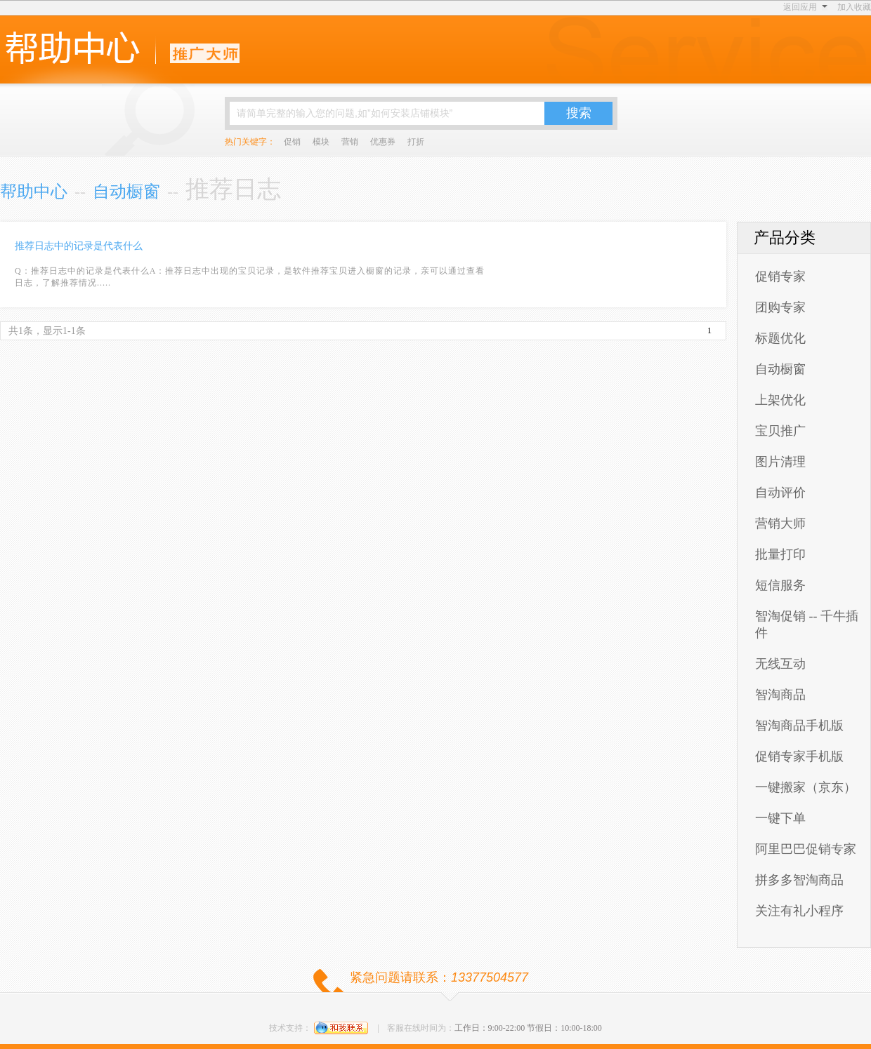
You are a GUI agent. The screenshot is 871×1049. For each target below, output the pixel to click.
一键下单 (780, 818)
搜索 (578, 113)
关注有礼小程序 (799, 911)
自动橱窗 (126, 191)
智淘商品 (780, 695)
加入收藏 (854, 7)
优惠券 (382, 142)
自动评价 (780, 493)
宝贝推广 (780, 431)
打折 (415, 142)
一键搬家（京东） (805, 787)
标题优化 (780, 338)
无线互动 (780, 664)
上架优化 (780, 400)
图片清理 (780, 462)
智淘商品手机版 (799, 726)
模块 (321, 142)
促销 (292, 142)
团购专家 (780, 307)
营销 (349, 142)
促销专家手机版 (799, 756)
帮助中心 (33, 191)
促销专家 (780, 276)
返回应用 (800, 7)
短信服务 (780, 585)
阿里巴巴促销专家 (805, 849)
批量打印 (780, 554)
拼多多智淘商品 (799, 880)
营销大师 (780, 523)
